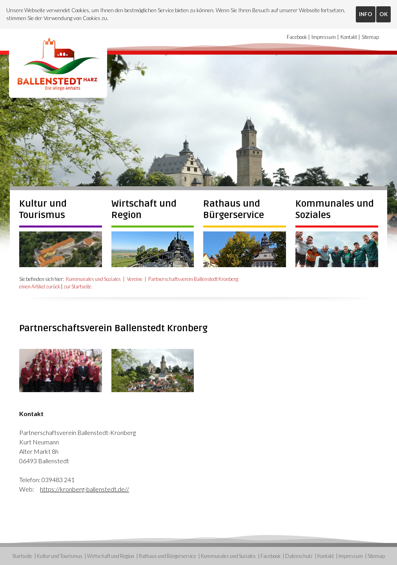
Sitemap (370, 37)
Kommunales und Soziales (93, 279)
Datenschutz (299, 556)
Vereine (134, 279)
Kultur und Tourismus (43, 209)
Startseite (22, 556)
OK (383, 14)
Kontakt (349, 37)
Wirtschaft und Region (110, 556)
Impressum (323, 37)
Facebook (297, 37)
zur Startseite (78, 286)
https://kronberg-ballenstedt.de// (84, 488)
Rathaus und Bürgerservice (233, 209)
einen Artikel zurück (39, 286)
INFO (365, 14)
